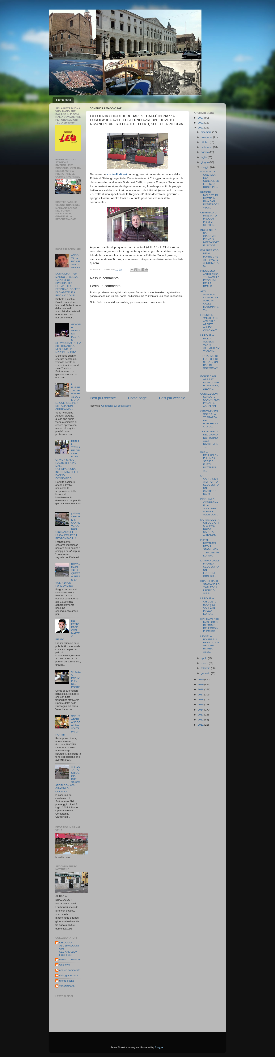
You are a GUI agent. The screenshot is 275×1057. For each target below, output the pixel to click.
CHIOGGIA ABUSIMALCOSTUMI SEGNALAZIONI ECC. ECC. (69, 948)
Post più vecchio (172, 398)
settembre (207, 147)
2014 (201, 709)
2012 (201, 719)
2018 (201, 689)
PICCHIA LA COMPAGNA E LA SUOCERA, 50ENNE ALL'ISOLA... (209, 507)
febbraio (206, 668)
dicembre (206, 132)
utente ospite (66, 980)
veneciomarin (66, 985)
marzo (205, 663)
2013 (201, 714)
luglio (204, 157)
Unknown (64, 964)
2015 (201, 704)
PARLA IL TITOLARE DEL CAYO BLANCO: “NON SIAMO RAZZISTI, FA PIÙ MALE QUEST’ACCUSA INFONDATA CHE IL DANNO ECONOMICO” (67, 460)
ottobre (205, 142)
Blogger (159, 1047)
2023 (201, 117)
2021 (201, 127)
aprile (204, 658)
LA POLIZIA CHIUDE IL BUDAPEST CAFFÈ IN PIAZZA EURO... (208, 606)
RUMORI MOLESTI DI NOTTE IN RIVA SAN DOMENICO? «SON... (209, 200)
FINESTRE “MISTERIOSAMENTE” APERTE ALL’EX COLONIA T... (209, 322)
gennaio (206, 673)
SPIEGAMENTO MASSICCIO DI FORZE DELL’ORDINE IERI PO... (209, 625)
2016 (201, 699)
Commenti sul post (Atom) (116, 405)
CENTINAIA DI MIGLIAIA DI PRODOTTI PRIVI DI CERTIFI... (209, 218)
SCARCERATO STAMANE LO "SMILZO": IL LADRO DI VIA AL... (210, 587)
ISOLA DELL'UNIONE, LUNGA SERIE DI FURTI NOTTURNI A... (209, 461)
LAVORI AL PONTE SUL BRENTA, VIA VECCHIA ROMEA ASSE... (209, 644)
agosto (205, 152)
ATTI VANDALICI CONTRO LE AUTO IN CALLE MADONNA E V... (209, 300)
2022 (201, 122)
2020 (201, 679)
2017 (201, 694)
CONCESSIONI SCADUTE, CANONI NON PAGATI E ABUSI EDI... (210, 400)
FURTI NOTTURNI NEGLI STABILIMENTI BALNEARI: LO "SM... (210, 548)
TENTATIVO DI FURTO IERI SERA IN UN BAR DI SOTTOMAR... (209, 363)
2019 (201, 684)
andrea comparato (69, 970)
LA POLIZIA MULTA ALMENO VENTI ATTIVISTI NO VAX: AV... (210, 343)
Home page (63, 99)
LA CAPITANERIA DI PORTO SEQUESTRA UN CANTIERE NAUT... (209, 485)
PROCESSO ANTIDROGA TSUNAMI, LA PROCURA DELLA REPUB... (209, 278)
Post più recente (103, 398)
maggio (205, 167)
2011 (201, 724)
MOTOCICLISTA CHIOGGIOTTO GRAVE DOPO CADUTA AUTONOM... (210, 527)
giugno (205, 162)
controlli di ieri (117, 174)
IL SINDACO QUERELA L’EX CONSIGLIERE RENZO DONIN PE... (209, 179)
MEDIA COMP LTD (70, 959)
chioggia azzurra (68, 975)
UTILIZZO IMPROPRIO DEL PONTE (76, 679)
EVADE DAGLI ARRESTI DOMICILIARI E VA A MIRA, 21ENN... (209, 382)
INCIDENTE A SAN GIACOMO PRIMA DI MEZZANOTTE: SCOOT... (209, 238)
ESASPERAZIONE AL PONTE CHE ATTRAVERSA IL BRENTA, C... (209, 258)
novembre (207, 137)
